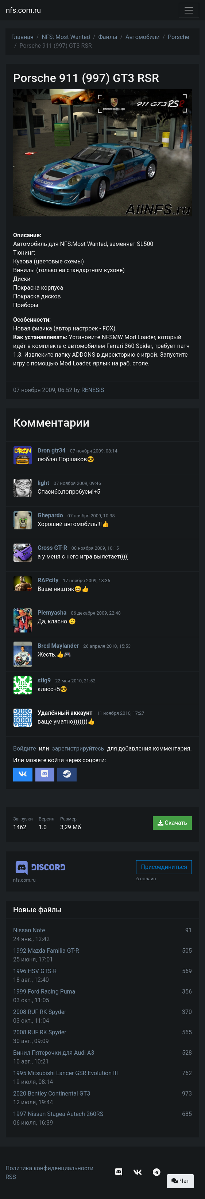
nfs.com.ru (23, 10)
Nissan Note (29, 930)
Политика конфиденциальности (49, 1168)
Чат (180, 1181)
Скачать (172, 822)
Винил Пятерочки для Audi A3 (53, 1052)
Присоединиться (164, 866)
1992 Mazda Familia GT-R (46, 950)
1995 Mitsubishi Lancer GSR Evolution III (65, 1073)
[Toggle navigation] (189, 10)
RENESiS (92, 390)
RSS (10, 1176)
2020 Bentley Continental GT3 (51, 1093)
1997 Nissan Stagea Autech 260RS (58, 1113)
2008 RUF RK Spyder (39, 1011)
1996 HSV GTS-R (35, 971)
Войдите (24, 748)
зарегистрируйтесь (78, 748)
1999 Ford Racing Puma (44, 991)
